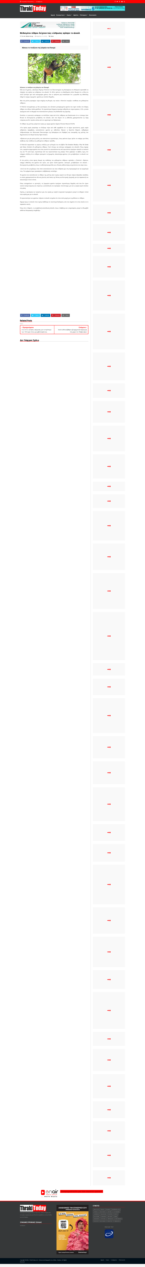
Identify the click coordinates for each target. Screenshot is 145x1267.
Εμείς (107, 1259)
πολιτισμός (103, 1221)
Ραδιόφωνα (83, 15)
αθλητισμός (102, 1211)
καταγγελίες (96, 1216)
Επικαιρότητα (60, 15)
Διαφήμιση (39, 1)
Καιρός (69, 15)
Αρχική (53, 15)
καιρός (116, 1214)
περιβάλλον (110, 1218)
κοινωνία (103, 1216)
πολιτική (96, 1221)
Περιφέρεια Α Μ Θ (116, 1209)
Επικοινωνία (92, 15)
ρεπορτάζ (109, 1221)
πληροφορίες (118, 1218)
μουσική (110, 1216)
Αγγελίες (76, 15)
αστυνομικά (116, 1211)
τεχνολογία (117, 1221)
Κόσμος (108, 1209)
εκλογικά (110, 1214)
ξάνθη (115, 1216)
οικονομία (96, 1218)
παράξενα (103, 1218)
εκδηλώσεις (104, 1214)
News (52, 36)
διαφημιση (96, 1214)
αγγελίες (96, 1211)
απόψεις (109, 1211)
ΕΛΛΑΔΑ (102, 1209)
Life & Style (96, 1209)
